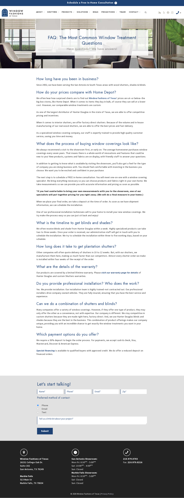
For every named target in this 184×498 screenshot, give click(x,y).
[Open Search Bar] (145, 12)
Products (68, 12)
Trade (122, 12)
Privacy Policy (107, 494)
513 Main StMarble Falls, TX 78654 (31, 480)
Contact (135, 12)
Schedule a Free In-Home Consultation (92, 2)
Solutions (84, 12)
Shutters (53, 12)
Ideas (95, 12)
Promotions (109, 12)
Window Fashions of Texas (102, 98)
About (40, 12)
